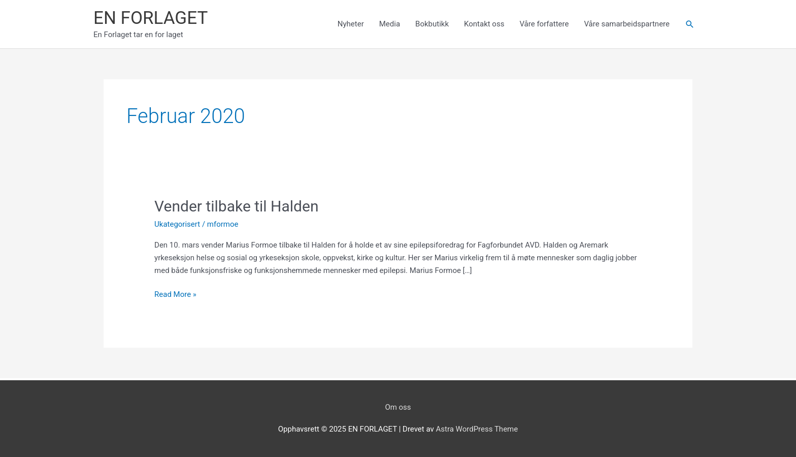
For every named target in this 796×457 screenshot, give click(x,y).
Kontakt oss (484, 23)
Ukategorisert (177, 224)
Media (389, 23)
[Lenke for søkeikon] (690, 24)
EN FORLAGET (150, 18)
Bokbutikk (432, 23)
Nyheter (351, 23)
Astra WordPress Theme (477, 429)
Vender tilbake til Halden (236, 206)
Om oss (398, 407)
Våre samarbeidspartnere (627, 23)
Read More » (175, 294)
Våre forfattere (544, 23)
